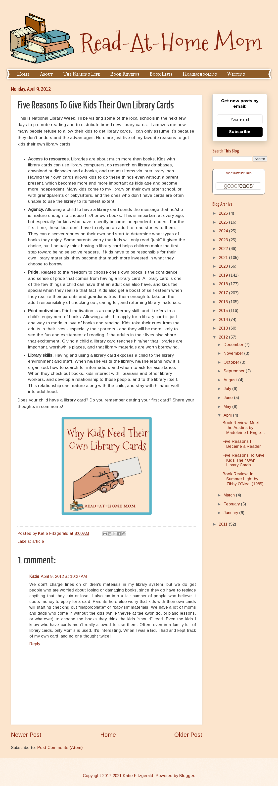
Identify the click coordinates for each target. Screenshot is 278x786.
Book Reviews (124, 74)
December (234, 344)
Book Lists (160, 74)
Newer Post (26, 735)
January (231, 512)
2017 (224, 293)
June (229, 397)
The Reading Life (81, 74)
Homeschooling (200, 74)
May (228, 406)
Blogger (186, 775)
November (234, 353)
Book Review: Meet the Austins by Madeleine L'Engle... (244, 427)
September (235, 371)
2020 (224, 266)
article (38, 541)
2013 (224, 328)
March (230, 495)
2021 (224, 257)
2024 (224, 231)
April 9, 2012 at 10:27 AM (64, 576)
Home (23, 74)
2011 (224, 524)
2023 (224, 240)
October (232, 362)
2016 (224, 301)
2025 (224, 222)
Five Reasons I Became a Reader (242, 444)
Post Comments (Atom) (60, 747)
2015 (224, 310)
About (46, 74)
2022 (224, 248)
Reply (34, 643)
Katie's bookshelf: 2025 (239, 173)
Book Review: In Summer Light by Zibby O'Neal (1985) (243, 479)
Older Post (188, 735)
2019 (224, 275)
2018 (224, 284)
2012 (224, 337)
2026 (224, 213)
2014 (224, 319)
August (231, 380)
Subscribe (239, 131)
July (228, 388)
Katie (34, 576)
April (228, 415)
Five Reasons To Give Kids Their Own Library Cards (244, 460)
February (232, 504)
